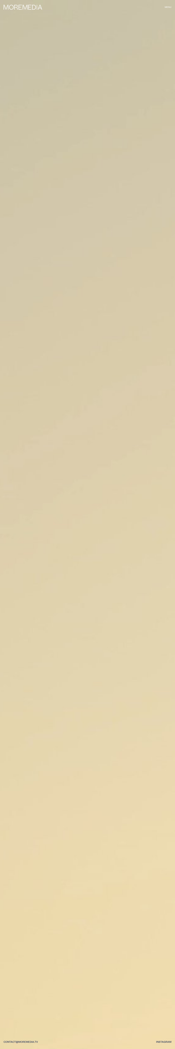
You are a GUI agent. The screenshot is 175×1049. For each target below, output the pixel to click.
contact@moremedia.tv (21, 1042)
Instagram (163, 1042)
